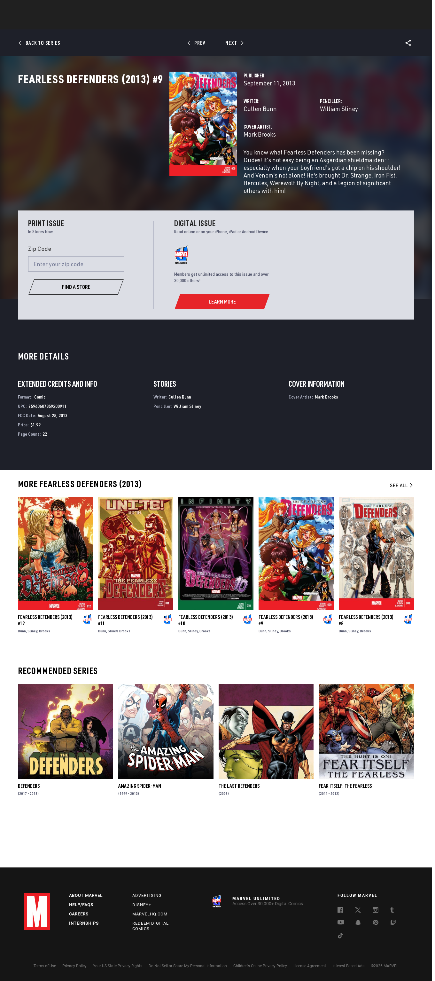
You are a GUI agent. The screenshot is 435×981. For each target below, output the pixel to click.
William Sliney (286, 136)
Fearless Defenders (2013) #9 (286, 669)
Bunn (22, 680)
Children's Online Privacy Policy (260, 966)
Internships (84, 923)
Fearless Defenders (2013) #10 (205, 669)
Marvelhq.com (149, 914)
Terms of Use (45, 966)
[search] (400, 8)
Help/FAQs (81, 904)
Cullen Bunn (154, 136)
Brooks (44, 680)
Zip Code (39, 298)
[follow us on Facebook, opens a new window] (340, 911)
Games (262, 22)
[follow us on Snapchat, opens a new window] (358, 923)
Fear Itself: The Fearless (345, 835)
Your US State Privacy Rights (117, 966)
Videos (287, 22)
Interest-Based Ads (348, 966)
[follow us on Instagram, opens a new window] (375, 911)
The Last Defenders (239, 835)
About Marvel (86, 895)
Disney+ (141, 904)
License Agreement (309, 966)
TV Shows (235, 22)
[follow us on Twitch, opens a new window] (393, 924)
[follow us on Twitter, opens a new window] (358, 911)
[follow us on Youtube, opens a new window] (341, 923)
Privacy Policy (74, 966)
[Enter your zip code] (76, 313)
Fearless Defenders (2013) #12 (45, 669)
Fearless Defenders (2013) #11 (125, 669)
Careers (79, 914)
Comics (145, 22)
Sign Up (68, 8)
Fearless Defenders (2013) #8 (366, 669)
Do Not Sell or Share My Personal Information (188, 966)
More (311, 22)
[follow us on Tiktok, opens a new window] (340, 936)
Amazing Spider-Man (139, 835)
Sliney (32, 680)
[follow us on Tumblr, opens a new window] (392, 911)
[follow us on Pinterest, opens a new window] (375, 923)
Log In (48, 8)
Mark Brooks (153, 162)
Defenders (29, 835)
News (121, 22)
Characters (176, 22)
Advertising (147, 895)
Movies (207, 22)
